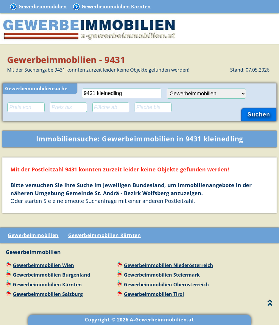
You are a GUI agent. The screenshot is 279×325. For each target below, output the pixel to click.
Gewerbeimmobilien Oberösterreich (166, 284)
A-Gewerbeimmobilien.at (162, 319)
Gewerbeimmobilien (42, 6)
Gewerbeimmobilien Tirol (154, 294)
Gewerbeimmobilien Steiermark (162, 275)
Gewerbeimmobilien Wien (43, 265)
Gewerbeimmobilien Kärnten (116, 6)
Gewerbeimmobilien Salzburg (48, 294)
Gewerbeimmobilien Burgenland (51, 275)
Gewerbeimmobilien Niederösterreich (168, 265)
